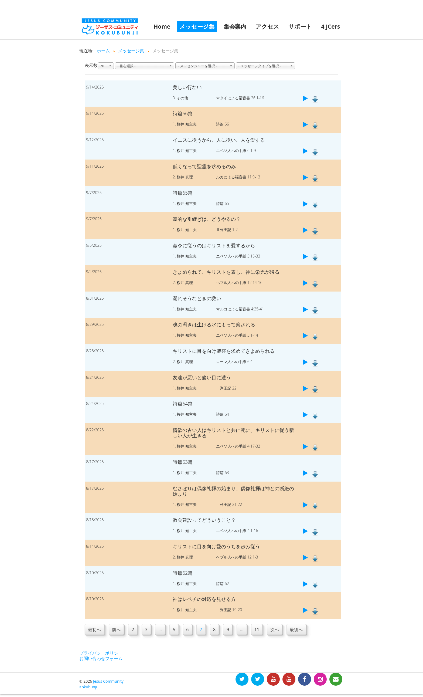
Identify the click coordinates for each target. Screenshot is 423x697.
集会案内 (235, 26)
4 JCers (330, 26)
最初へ (94, 630)
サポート (300, 26)
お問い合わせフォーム (100, 658)
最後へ (301, 630)
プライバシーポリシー (100, 653)
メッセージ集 (196, 26)
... (161, 630)
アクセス (267, 26)
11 (260, 630)
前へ (116, 630)
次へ (279, 630)
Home (161, 26)
